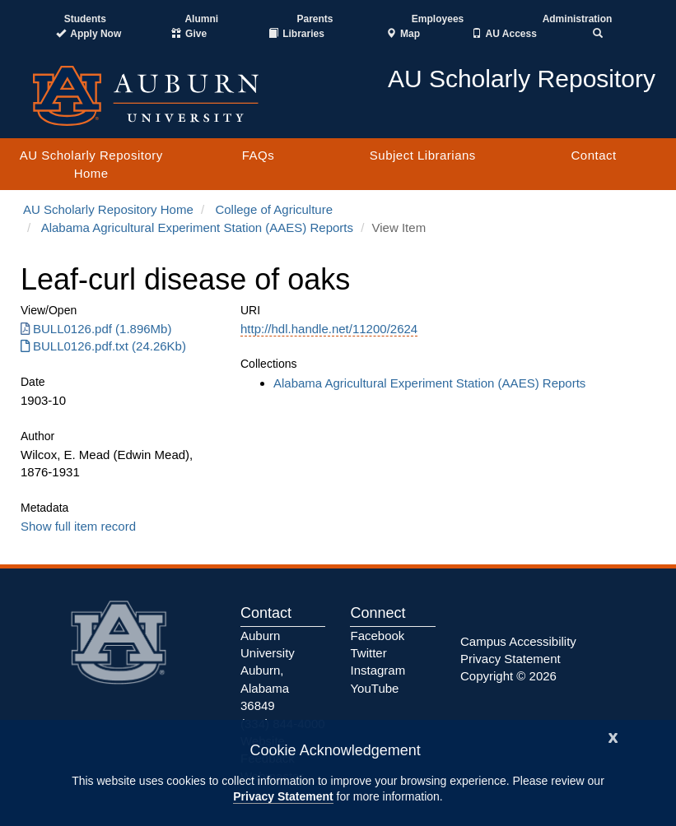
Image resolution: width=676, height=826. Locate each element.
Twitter (368, 653)
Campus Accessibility (518, 641)
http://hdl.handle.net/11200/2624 (328, 329)
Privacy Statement (283, 796)
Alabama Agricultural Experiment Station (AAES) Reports (197, 227)
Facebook (377, 636)
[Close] (613, 736)
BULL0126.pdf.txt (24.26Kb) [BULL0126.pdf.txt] (103, 346)
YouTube (374, 688)
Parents (314, 19)
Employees (438, 19)
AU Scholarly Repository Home (91, 163)
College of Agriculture (274, 209)
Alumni (201, 19)
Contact (593, 155)
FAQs (258, 155)
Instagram (377, 670)
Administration (578, 19)
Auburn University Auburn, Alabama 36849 (267, 671)
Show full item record (78, 526)
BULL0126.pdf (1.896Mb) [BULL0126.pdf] (96, 329)
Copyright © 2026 (508, 676)
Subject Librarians (423, 155)
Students (85, 19)
